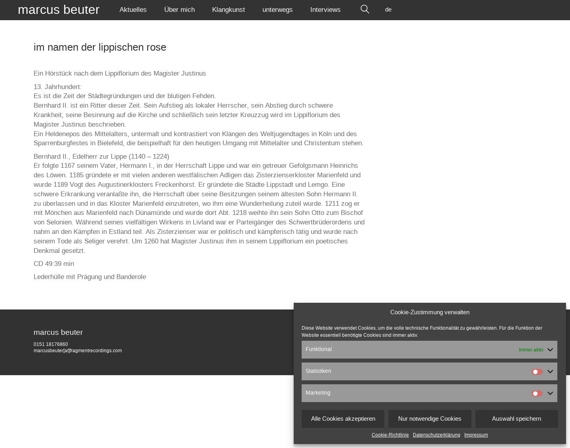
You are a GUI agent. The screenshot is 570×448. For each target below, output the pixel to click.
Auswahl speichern (516, 419)
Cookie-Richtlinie (390, 435)
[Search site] (365, 9)
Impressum (476, 435)
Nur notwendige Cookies (430, 419)
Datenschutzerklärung (436, 435)
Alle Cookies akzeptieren (343, 419)
